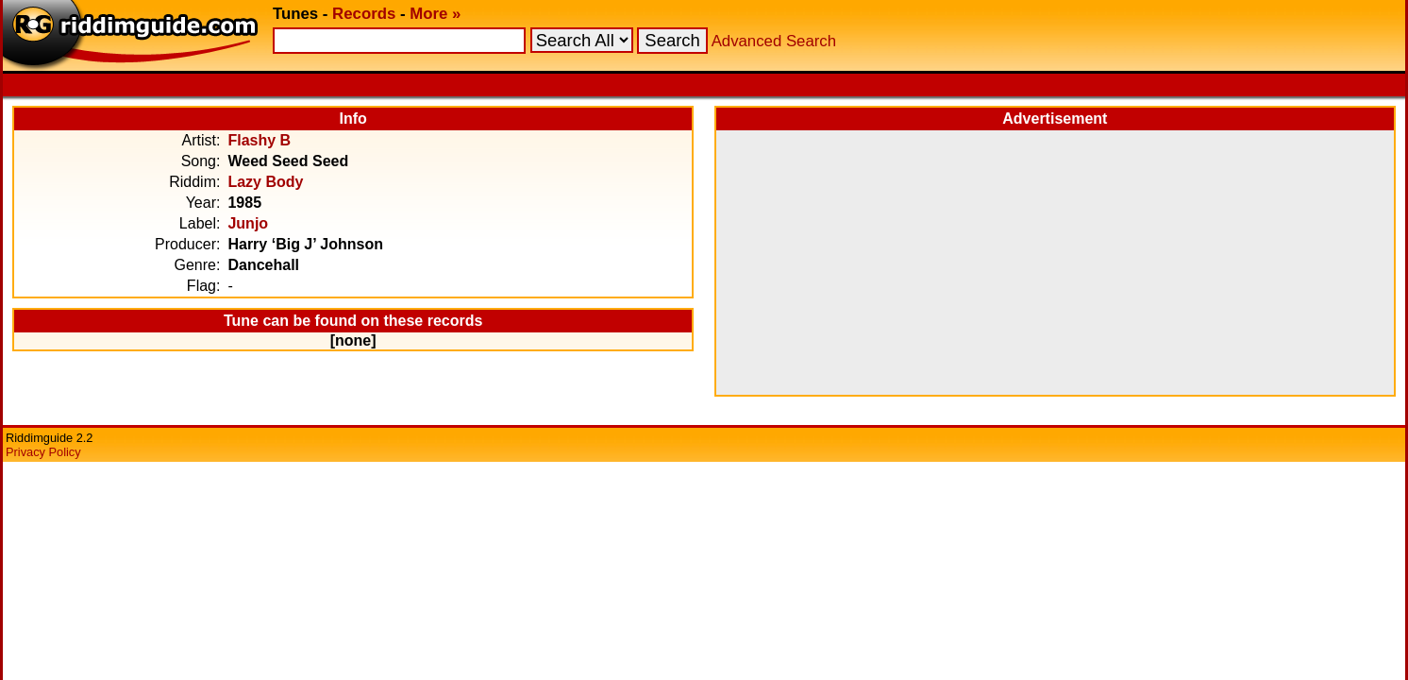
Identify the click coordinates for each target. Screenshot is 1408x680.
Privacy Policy (43, 452)
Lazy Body (265, 182)
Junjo (247, 223)
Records (363, 14)
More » (435, 14)
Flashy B (259, 140)
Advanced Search (774, 41)
